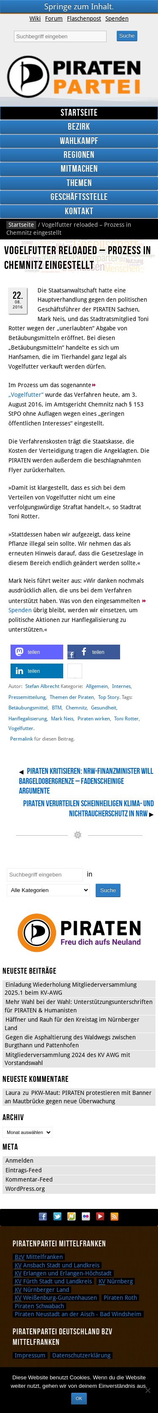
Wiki (35, 18)
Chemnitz (76, 707)
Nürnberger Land (42, 1289)
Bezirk (79, 127)
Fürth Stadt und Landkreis (53, 1281)
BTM (57, 707)
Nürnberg (116, 1281)
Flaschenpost (84, 18)
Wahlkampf (79, 141)
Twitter (57, 1216)
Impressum (30, 1355)
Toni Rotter (126, 718)
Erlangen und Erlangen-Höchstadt (63, 1273)
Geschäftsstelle (79, 197)
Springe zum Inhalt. (79, 6)
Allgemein (97, 686)
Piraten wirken (94, 718)
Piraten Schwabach (39, 1306)
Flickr (86, 1216)
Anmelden (19, 1160)
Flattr (71, 1216)
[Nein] (147, 1390)
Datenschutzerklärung (81, 1355)
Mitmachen (79, 169)
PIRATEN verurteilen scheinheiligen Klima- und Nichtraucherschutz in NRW (88, 809)
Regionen (79, 155)
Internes (121, 686)
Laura (12, 1092)
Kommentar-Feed (29, 1179)
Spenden (117, 18)
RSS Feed (114, 1216)
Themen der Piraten (72, 697)
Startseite (79, 113)
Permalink (21, 739)
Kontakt (79, 211)
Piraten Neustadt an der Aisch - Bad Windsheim (78, 1314)
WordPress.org (25, 1188)
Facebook (43, 1216)
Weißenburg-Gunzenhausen (56, 1297)
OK (79, 1398)
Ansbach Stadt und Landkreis (57, 1265)
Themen (79, 183)
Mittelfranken (39, 1257)
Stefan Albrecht (42, 686)
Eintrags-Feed (23, 1170)
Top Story (108, 697)
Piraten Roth (120, 1297)
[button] (37, 652)
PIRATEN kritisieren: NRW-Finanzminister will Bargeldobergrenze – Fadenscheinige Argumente (86, 781)
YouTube (100, 1216)
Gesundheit (103, 707)
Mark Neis (62, 718)
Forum (54, 18)
